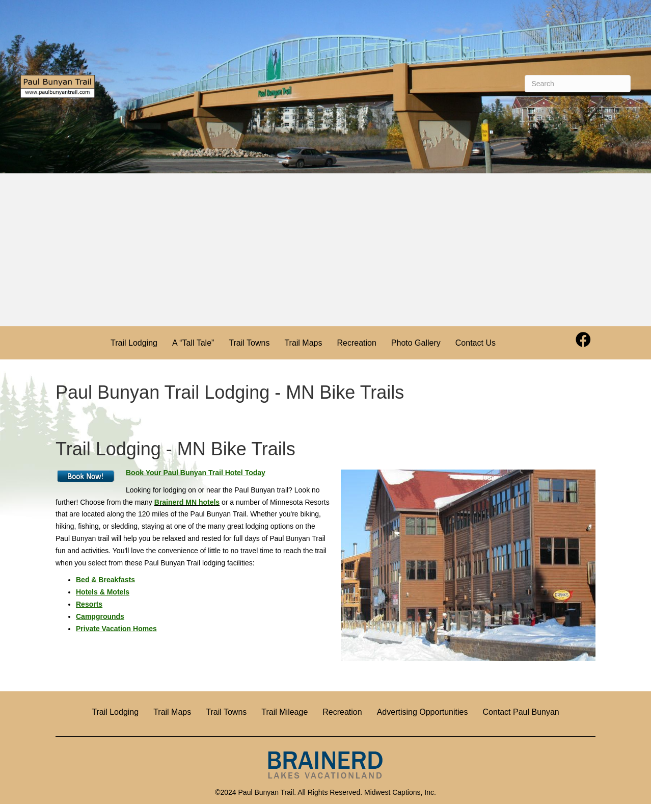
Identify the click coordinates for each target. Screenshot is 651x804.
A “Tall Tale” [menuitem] (193, 343)
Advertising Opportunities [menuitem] (422, 712)
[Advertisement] (325, 249)
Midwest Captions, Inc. (400, 792)
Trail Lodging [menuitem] (134, 343)
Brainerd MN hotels (187, 502)
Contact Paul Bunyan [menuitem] (520, 712)
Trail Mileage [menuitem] (284, 712)
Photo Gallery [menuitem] (416, 343)
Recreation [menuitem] (356, 343)
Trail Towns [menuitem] (249, 343)
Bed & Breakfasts (105, 580)
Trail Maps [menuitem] (303, 343)
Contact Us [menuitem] (475, 343)
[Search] (578, 83)
